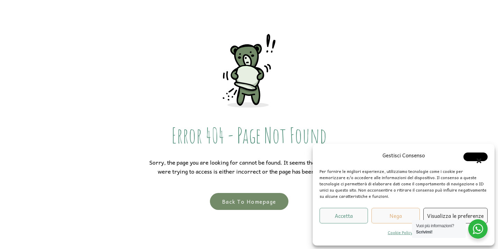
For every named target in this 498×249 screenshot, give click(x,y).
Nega (395, 216)
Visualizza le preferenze (455, 216)
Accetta (344, 216)
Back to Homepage (249, 201)
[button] (475, 157)
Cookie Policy (400, 232)
